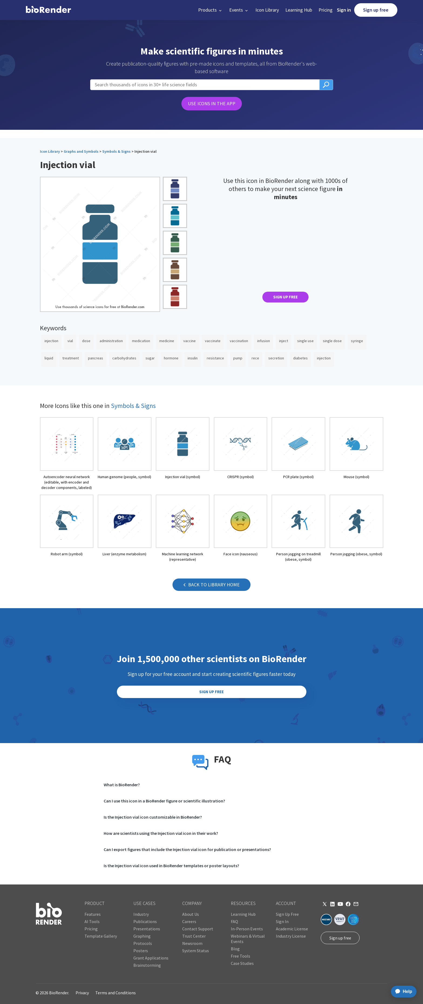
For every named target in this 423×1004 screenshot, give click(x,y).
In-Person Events (247, 928)
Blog (235, 948)
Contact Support (197, 928)
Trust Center (194, 936)
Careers (189, 921)
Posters (140, 950)
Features (92, 914)
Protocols (142, 943)
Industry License (291, 936)
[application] (402, 991)
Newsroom (192, 943)
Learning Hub (298, 10)
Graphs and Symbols (81, 151)
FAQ (234, 921)
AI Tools (92, 921)
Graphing (142, 936)
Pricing (326, 10)
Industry (141, 914)
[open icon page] (67, 453)
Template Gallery (100, 936)
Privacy (82, 992)
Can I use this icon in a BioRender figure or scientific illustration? (164, 801)
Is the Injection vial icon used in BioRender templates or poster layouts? (171, 865)
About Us (190, 914)
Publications (145, 921)
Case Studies (242, 963)
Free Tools (240, 956)
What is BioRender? (122, 784)
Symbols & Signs (116, 151)
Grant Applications (150, 958)
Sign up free (375, 10)
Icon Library (267, 10)
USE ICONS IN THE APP (211, 103)
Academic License (292, 928)
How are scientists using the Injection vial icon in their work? (161, 833)
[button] (210, 10)
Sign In (282, 921)
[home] (48, 10)
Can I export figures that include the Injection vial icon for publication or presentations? (187, 849)
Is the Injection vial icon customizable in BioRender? (153, 817)
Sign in (344, 10)
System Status (195, 950)
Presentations (146, 928)
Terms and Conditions (115, 992)
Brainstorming (147, 965)
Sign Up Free (287, 914)
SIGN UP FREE (285, 297)
